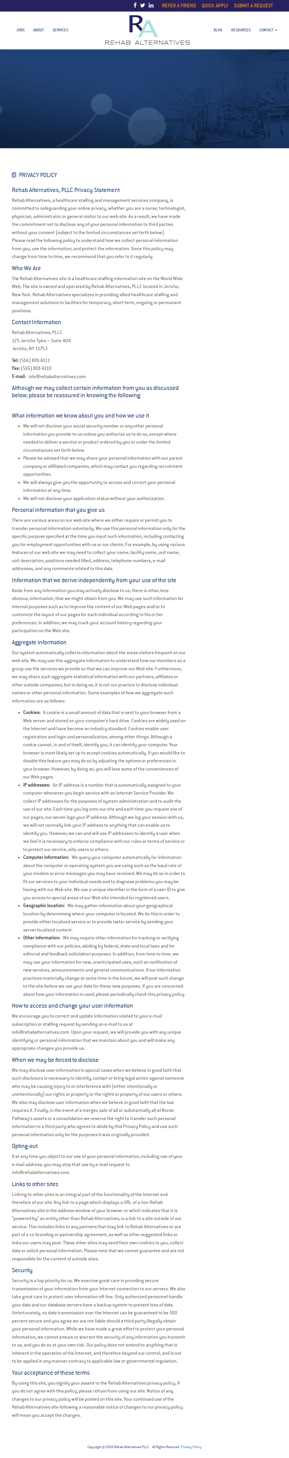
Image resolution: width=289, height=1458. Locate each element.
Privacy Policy (191, 1447)
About (38, 29)
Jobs (20, 29)
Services (60, 29)
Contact (268, 29)
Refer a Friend (179, 5)
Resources (241, 29)
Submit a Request (253, 5)
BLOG (218, 29)
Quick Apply (215, 5)
